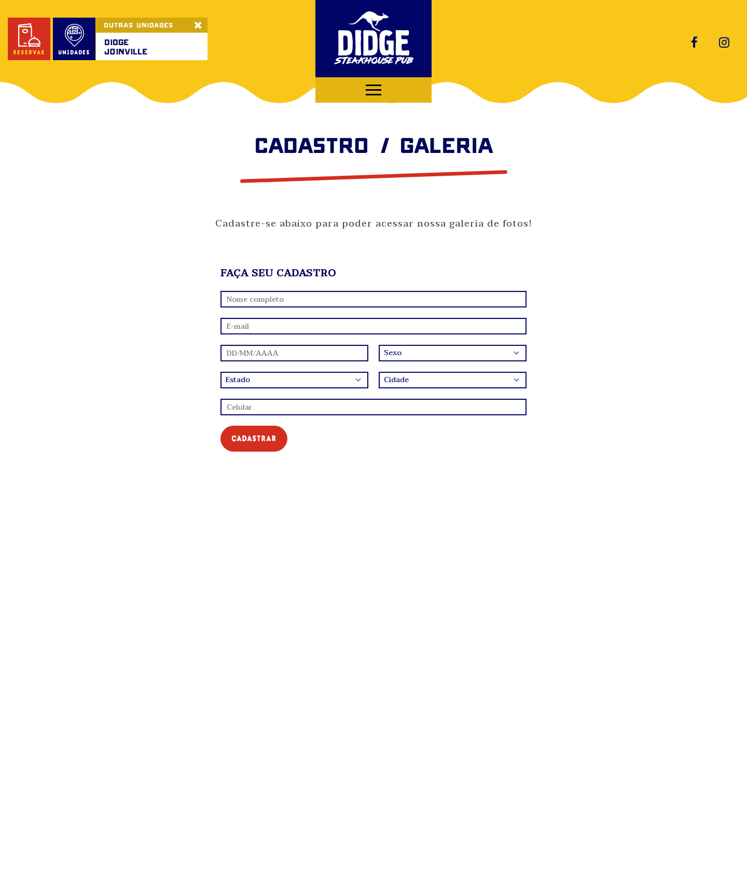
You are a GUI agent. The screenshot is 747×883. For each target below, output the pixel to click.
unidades (74, 39)
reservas (29, 39)
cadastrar (253, 438)
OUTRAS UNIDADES (138, 25)
